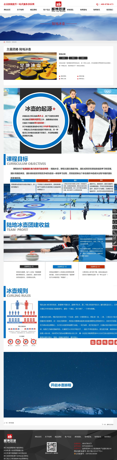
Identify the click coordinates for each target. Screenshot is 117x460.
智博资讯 (96, 10)
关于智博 (20, 10)
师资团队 (70, 10)
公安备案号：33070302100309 (85, 454)
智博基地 (83, 10)
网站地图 (77, 451)
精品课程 (33, 10)
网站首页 (7, 10)
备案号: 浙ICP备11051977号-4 (91, 451)
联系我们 (109, 10)
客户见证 (46, 10)
